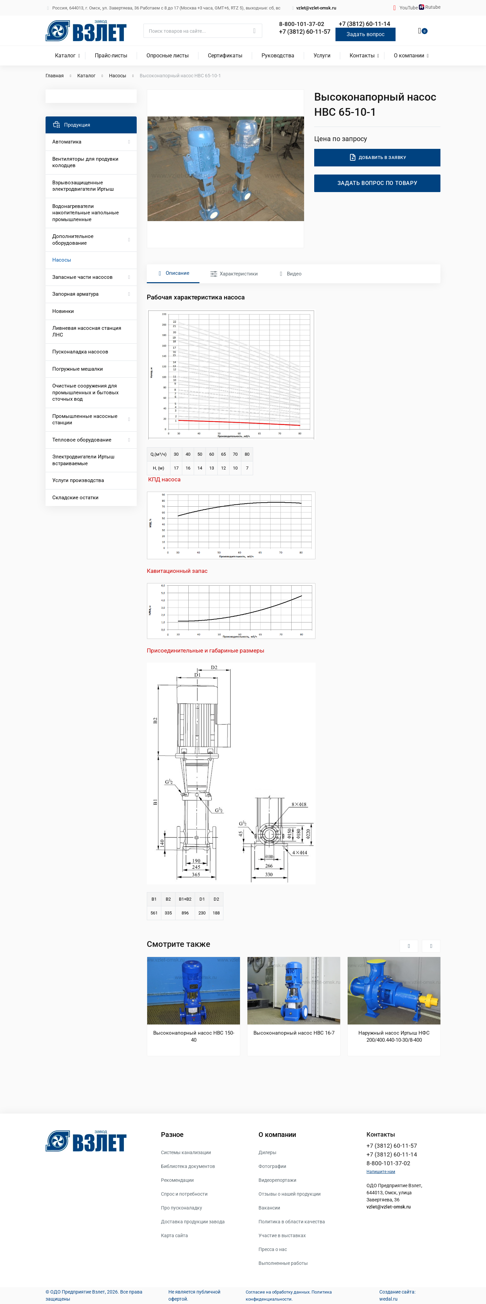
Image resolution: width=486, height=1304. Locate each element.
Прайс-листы (111, 55)
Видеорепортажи (277, 1180)
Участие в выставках (282, 1235)
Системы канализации (186, 1152)
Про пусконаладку (181, 1207)
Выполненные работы (283, 1263)
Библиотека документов (188, 1166)
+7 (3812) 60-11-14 (364, 24)
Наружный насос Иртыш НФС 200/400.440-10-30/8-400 (394, 1036)
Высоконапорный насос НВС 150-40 (193, 1036)
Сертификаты (225, 55)
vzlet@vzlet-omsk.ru (313, 7)
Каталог (65, 55)
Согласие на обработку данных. (276, 1292)
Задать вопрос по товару (378, 183)
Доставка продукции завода (193, 1221)
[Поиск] (202, 31)
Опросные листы (167, 55)
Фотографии (272, 1166)
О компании (409, 55)
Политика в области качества (292, 1221)
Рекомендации (177, 1180)
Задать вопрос (365, 34)
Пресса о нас (273, 1249)
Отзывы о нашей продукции (290, 1194)
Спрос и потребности (184, 1194)
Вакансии (269, 1207)
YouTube (409, 7)
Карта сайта (174, 1235)
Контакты (362, 55)
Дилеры (267, 1152)
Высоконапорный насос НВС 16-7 (293, 1033)
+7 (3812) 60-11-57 (304, 31)
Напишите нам (381, 1172)
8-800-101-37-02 (301, 24)
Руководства (278, 55)
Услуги (322, 55)
